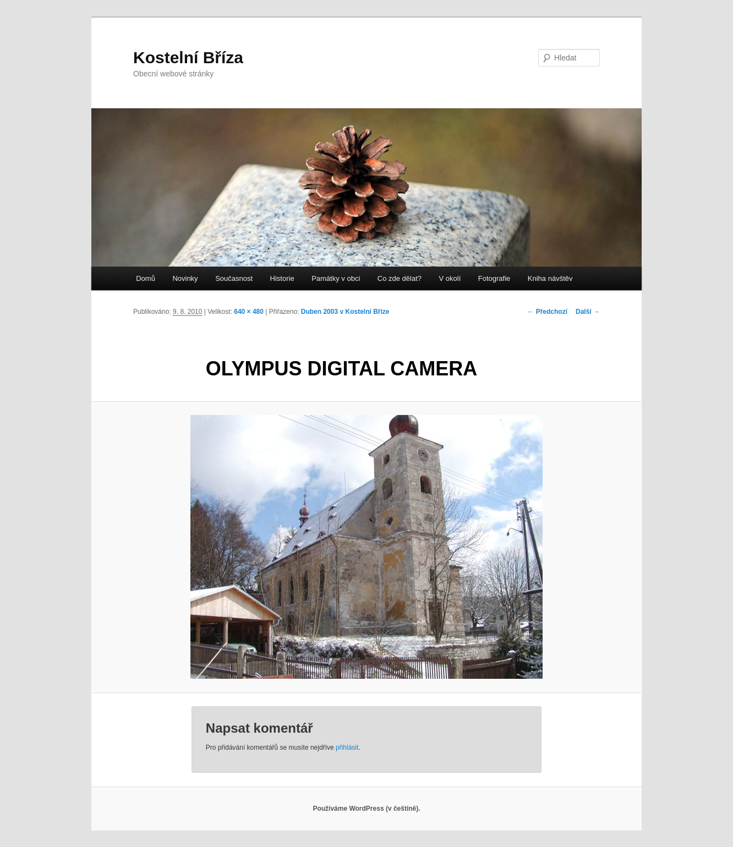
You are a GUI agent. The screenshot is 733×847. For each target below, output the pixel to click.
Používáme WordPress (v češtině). (366, 808)
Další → (588, 311)
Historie (282, 278)
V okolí (450, 278)
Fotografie (494, 278)
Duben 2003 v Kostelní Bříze (345, 311)
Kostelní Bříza (188, 57)
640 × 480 (249, 311)
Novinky (185, 278)
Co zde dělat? (400, 278)
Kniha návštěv (550, 278)
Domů (145, 278)
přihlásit (347, 747)
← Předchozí (547, 311)
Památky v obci (335, 278)
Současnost (234, 278)
